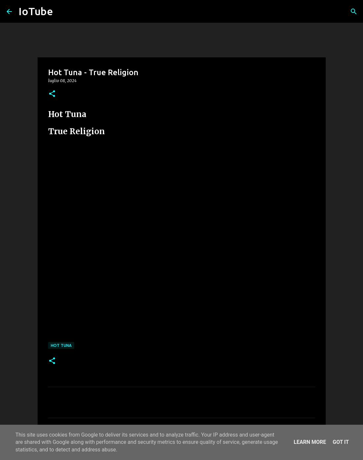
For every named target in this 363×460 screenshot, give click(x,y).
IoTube (35, 11)
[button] (52, 94)
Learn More (310, 442)
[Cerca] (354, 11)
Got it (341, 442)
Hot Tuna (61, 345)
